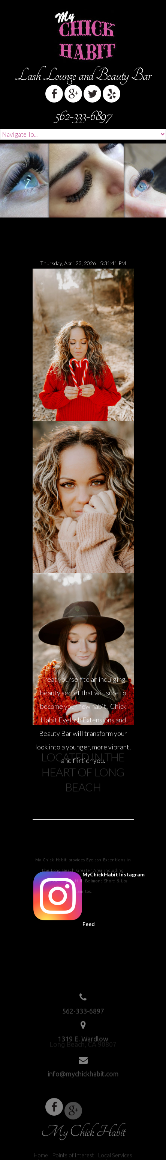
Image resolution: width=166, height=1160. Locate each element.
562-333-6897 (83, 115)
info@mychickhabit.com (83, 1072)
